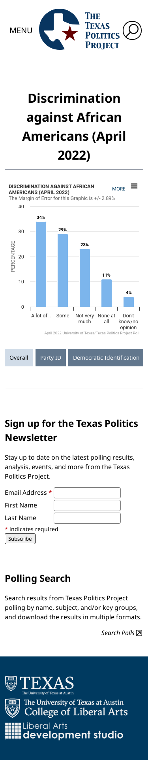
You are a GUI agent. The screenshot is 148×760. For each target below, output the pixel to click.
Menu (21, 30)
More (119, 188)
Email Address (28, 492)
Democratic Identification (106, 357)
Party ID (50, 357)
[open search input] (132, 30)
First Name (21, 505)
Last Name (20, 517)
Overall (18, 357)
